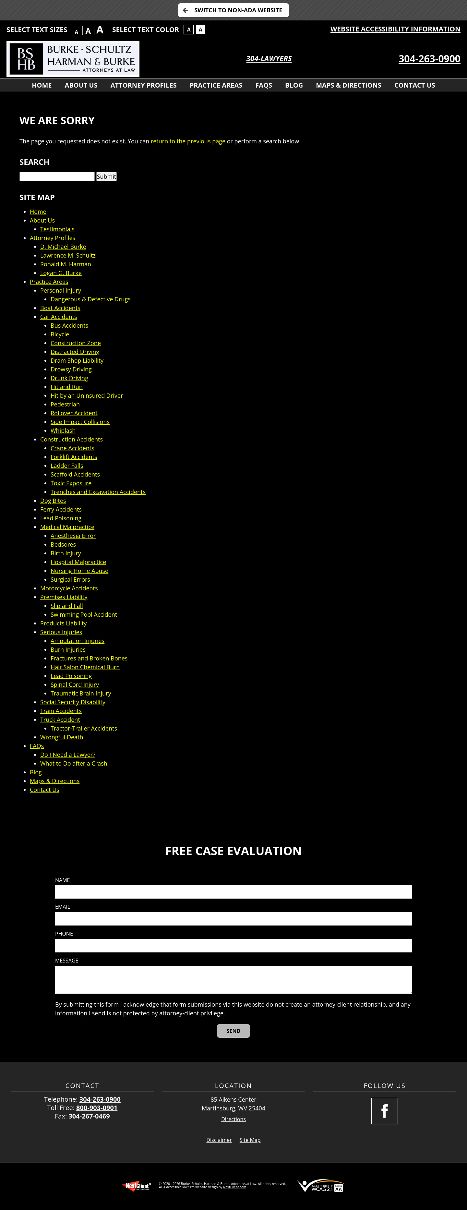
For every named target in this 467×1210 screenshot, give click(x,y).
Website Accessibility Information (395, 28)
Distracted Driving (75, 352)
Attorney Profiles (144, 85)
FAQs (263, 85)
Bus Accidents (69, 325)
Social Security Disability (72, 702)
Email (62, 906)
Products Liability (63, 623)
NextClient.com (234, 1187)
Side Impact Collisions (80, 422)
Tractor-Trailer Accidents (84, 728)
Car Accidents (58, 317)
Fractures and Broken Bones (89, 658)
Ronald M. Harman (65, 264)
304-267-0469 (89, 1116)
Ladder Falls (67, 465)
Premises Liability (63, 597)
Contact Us (414, 85)
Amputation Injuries (77, 641)
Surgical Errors (70, 579)
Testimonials (57, 229)
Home (42, 85)
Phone (64, 933)
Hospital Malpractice (78, 562)
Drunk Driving (69, 378)
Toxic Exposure (71, 483)
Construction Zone (76, 343)
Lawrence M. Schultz (68, 255)
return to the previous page (188, 141)
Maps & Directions (348, 85)
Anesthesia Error (73, 535)
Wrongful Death (61, 737)
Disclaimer (219, 1139)
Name (62, 880)
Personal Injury (60, 290)
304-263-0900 (430, 58)
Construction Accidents (71, 439)
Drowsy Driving (71, 369)
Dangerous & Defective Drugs (91, 299)
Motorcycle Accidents (69, 588)
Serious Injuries (61, 632)
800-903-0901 (96, 1107)
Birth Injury (66, 553)
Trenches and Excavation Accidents (98, 492)
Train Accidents (61, 711)
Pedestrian (65, 404)
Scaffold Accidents (75, 474)
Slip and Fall (67, 606)
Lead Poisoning (60, 518)
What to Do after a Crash (73, 763)
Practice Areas (216, 85)
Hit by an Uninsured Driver (87, 395)
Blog (294, 85)
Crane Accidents (72, 448)
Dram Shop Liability (77, 360)
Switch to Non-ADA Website (238, 10)
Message (66, 960)
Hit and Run (67, 387)
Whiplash (63, 430)
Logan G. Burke (61, 273)
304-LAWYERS (269, 59)
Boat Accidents (60, 308)
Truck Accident (60, 719)
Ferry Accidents (61, 509)
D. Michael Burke (63, 246)
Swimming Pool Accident (84, 614)
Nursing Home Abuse (79, 571)
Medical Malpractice (67, 527)
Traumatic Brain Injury (81, 693)
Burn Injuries (68, 649)
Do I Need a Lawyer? (67, 754)
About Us (81, 85)
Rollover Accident (74, 413)
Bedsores (63, 544)
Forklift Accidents (74, 457)
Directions (233, 1119)
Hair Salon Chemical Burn (85, 667)
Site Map (250, 1139)
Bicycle (60, 334)
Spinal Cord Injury (75, 684)
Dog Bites (53, 500)
